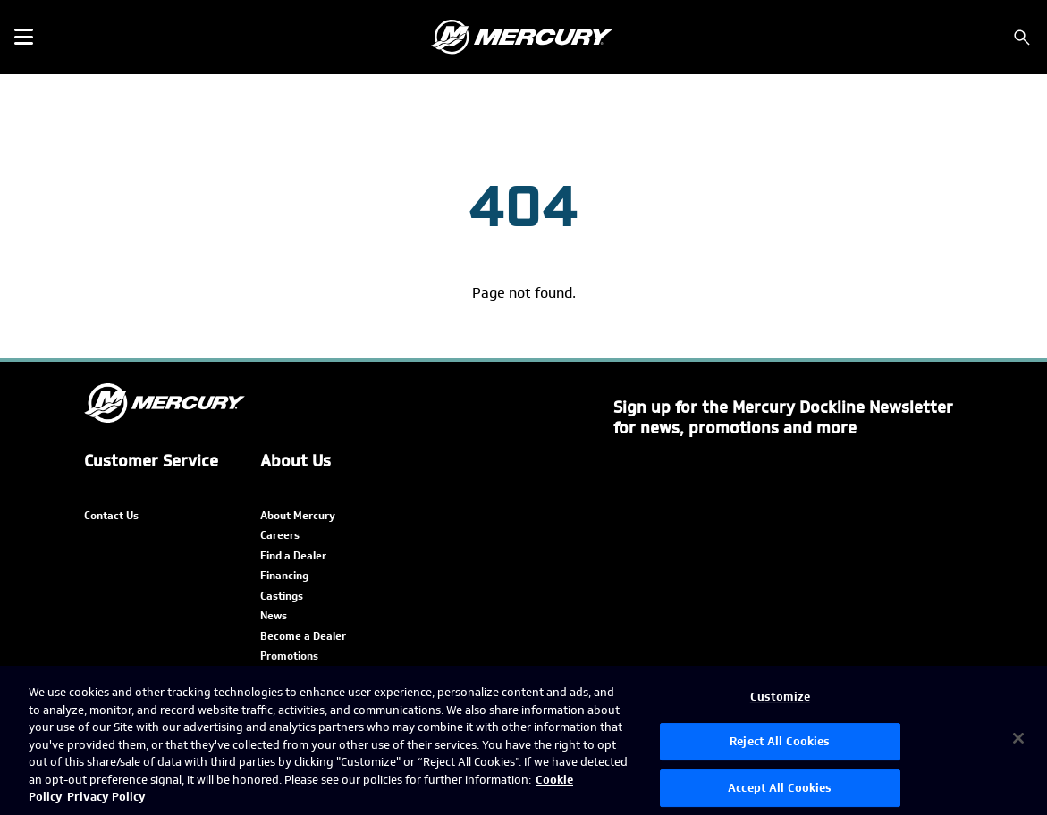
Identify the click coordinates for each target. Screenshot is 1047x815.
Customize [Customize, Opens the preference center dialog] (780, 696)
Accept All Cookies (780, 787)
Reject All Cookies (780, 741)
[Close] (1018, 738)
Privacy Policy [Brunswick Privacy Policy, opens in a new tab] (106, 796)
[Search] (1022, 37)
